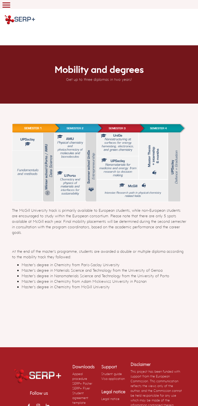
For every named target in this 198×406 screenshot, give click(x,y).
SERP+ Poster (82, 383)
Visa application (113, 378)
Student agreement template (80, 398)
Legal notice (110, 398)
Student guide (111, 373)
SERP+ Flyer (81, 388)
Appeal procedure (79, 376)
